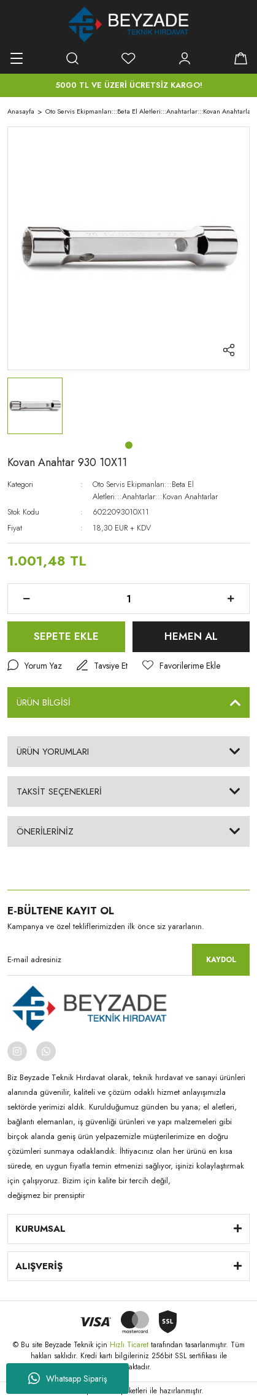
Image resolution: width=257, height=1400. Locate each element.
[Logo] (128, 24)
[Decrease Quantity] (26, 598)
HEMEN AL (191, 636)
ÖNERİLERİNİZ (45, 831)
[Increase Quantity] (230, 598)
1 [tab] (128, 445)
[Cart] (240, 58)
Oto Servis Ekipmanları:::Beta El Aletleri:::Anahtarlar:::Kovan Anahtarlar (155, 490)
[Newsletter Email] (128, 960)
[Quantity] (128, 598)
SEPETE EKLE (66, 636)
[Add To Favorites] (181, 665)
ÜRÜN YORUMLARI (53, 751)
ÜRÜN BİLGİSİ (44, 702)
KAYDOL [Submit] (221, 959)
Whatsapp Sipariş (67, 1378)
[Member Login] (184, 58)
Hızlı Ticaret (130, 1344)
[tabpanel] (35, 406)
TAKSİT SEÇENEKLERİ (59, 791)
